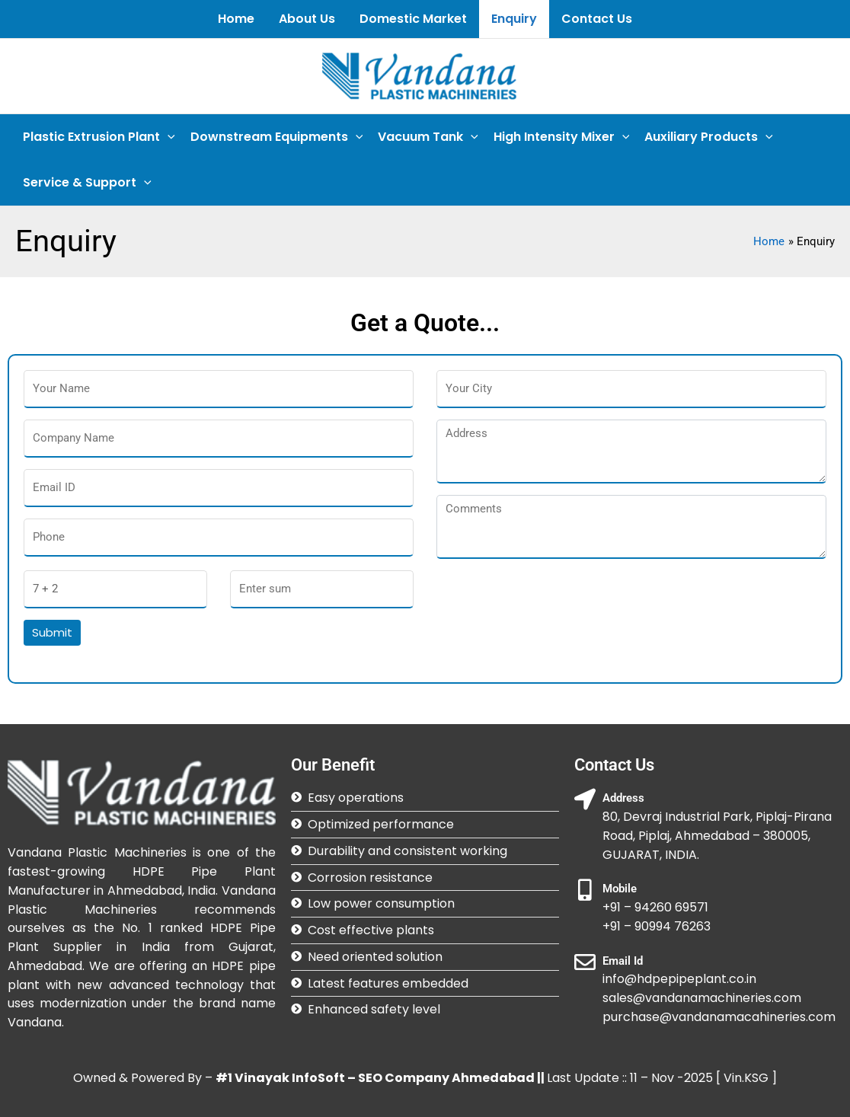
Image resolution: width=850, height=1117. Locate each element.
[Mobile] (585, 890)
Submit (52, 632)
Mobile (619, 888)
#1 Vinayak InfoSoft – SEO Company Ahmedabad (375, 1078)
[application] (167, 137)
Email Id (622, 961)
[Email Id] (585, 962)
